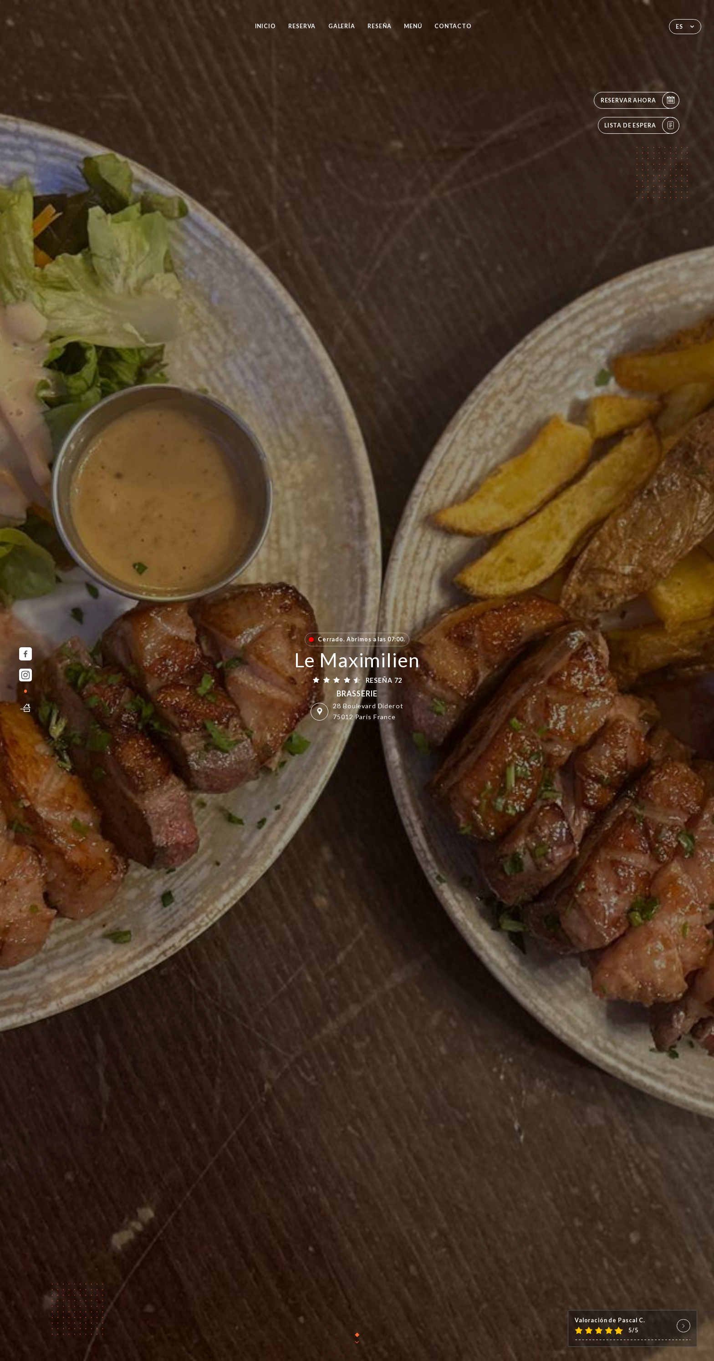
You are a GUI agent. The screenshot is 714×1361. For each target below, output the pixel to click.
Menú (413, 26)
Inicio (265, 26)
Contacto (453, 26)
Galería (341, 26)
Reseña (379, 26)
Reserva (302, 26)
